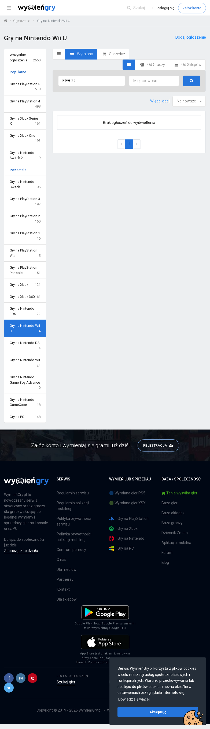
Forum (166, 553)
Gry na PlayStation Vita (25, 253)
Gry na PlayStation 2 (25, 219)
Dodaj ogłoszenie (190, 37)
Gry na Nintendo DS (25, 346)
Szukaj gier (66, 682)
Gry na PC (25, 417)
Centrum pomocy (71, 550)
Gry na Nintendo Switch (25, 185)
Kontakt (63, 589)
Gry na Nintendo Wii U (25, 329)
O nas (61, 560)
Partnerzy (65, 580)
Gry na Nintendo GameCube (25, 403)
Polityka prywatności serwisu (74, 522)
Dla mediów (66, 570)
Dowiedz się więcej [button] (134, 699)
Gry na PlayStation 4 (25, 104)
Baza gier (169, 503)
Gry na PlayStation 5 (25, 87)
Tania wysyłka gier (179, 493)
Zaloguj (165, 8)
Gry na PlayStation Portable (25, 270)
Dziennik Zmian (174, 533)
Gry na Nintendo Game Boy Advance (25, 382)
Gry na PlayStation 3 (25, 202)
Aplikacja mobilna (176, 543)
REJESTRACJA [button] (158, 445)
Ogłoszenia (21, 21)
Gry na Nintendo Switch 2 (25, 156)
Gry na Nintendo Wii (25, 363)
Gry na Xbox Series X (25, 121)
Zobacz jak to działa (21, 551)
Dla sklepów (67, 599)
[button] (9, 678)
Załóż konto (192, 8)
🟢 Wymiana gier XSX (127, 503)
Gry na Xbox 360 (25, 296)
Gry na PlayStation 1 (25, 236)
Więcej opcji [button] (160, 101)
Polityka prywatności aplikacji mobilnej (74, 537)
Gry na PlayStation (129, 519)
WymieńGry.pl (90, 710)
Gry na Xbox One (25, 138)
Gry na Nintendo (126, 538)
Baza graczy (172, 523)
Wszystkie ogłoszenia (25, 58)
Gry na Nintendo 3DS (25, 311)
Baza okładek (173, 513)
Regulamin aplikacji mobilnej (73, 506)
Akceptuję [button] (157, 712)
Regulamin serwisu (73, 493)
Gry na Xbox (25, 284)
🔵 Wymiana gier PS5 (127, 493)
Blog (165, 563)
